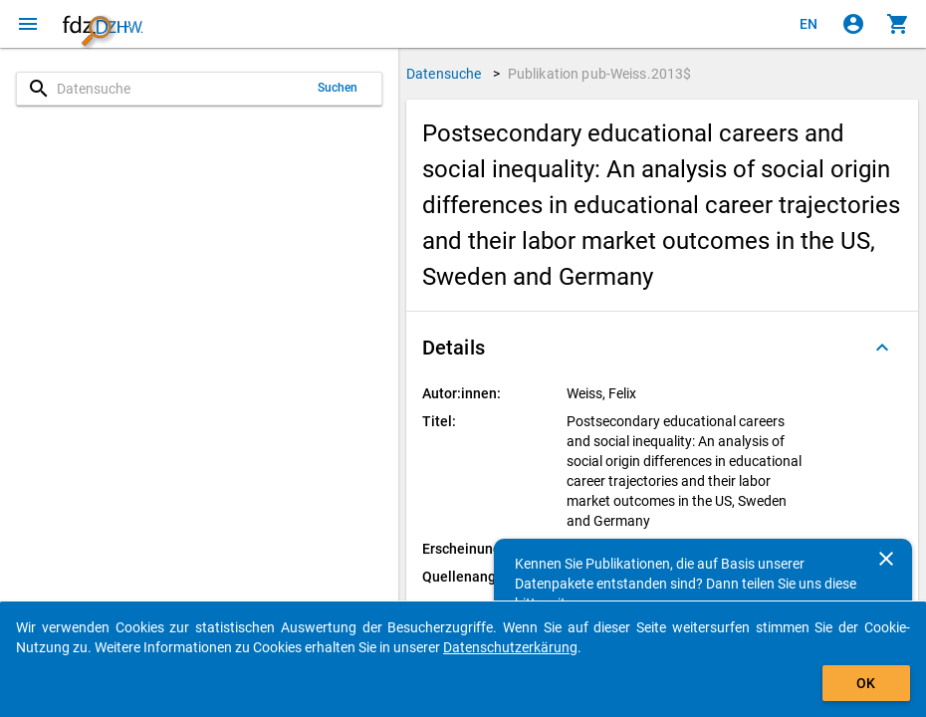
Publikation (600, 74)
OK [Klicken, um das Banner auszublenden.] (865, 683)
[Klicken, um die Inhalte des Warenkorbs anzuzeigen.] (898, 24)
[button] (662, 347)
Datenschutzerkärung (510, 647)
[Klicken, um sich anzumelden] (853, 24)
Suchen (338, 88)
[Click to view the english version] (808, 24)
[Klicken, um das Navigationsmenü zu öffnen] (28, 24)
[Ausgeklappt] (882, 347)
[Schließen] (886, 559)
